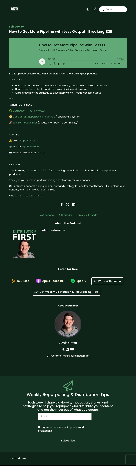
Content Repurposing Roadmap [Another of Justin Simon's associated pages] (68, 356)
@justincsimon (31, 141)
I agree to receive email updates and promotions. (61, 429)
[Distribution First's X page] (87, 9)
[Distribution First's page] (92, 9)
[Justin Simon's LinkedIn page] (67, 350)
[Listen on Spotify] (97, 282)
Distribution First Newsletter (29, 111)
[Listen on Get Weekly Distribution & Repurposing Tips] (84, 292)
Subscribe (68, 441)
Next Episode (46, 215)
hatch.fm (42, 171)
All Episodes (66, 215)
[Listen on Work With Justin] (31, 292)
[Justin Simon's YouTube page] (71, 350)
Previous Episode (87, 215)
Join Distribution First (25, 123)
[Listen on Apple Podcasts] (68, 282)
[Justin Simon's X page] (64, 350)
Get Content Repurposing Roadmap (34, 117)
